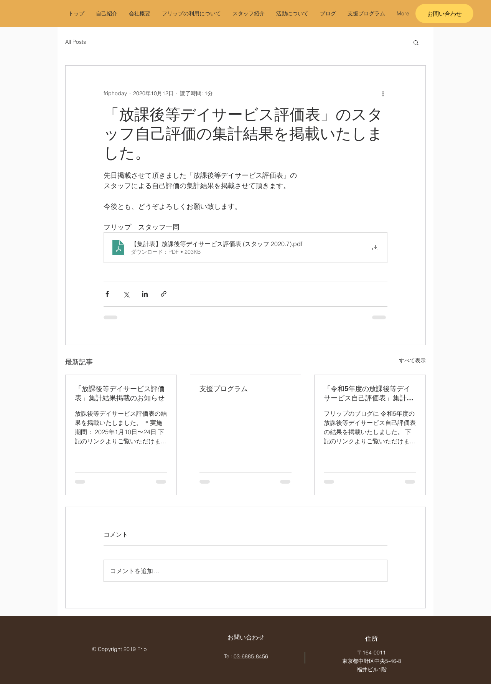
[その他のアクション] (382, 93)
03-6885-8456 (251, 656)
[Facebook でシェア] (107, 293)
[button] (416, 42)
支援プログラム (223, 389)
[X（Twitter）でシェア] (126, 293)
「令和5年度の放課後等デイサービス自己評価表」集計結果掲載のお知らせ (369, 394)
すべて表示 (412, 360)
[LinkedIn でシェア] (144, 293)
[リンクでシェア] (163, 293)
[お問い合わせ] (444, 13)
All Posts (75, 41)
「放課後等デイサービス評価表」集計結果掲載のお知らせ (120, 393)
